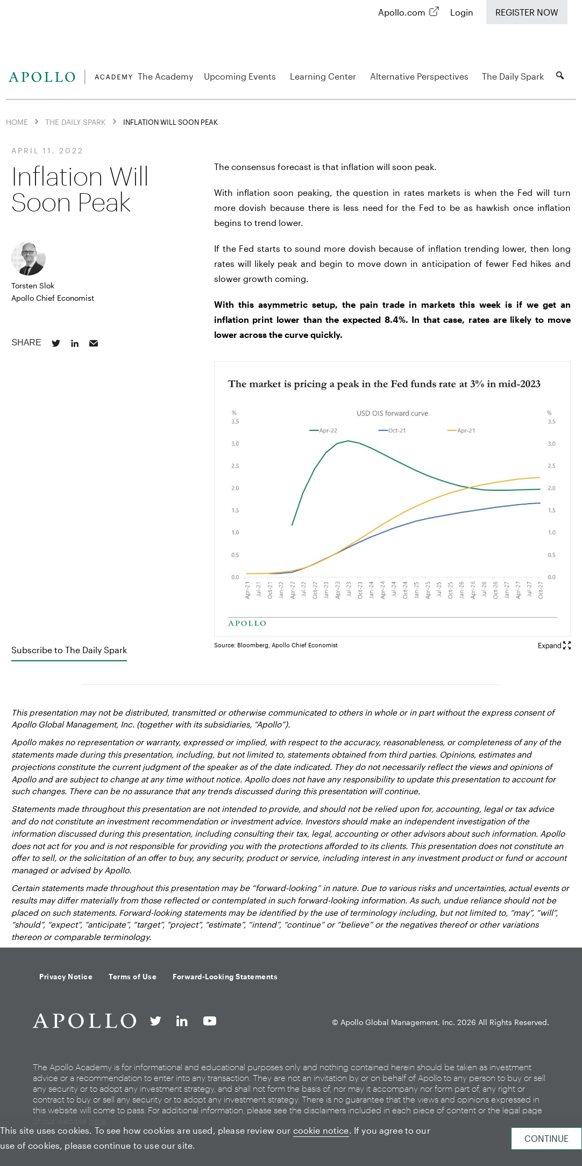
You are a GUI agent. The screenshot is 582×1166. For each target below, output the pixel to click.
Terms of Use (133, 976)
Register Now (526, 12)
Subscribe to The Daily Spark (69, 650)
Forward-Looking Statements (225, 976)
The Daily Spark (513, 76)
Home (17, 121)
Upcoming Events (241, 76)
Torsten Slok (32, 285)
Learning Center (324, 76)
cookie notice (321, 1130)
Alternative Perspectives (421, 76)
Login (461, 12)
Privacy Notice (66, 976)
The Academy (165, 76)
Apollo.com (401, 12)
